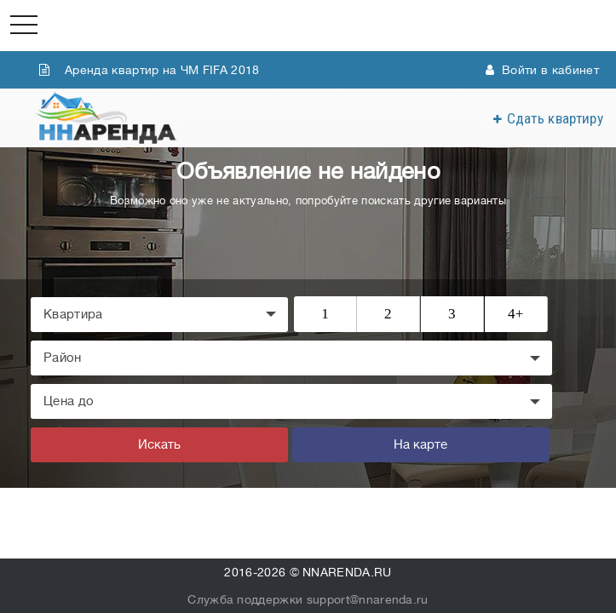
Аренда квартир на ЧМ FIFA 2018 (149, 70)
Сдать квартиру (555, 118)
